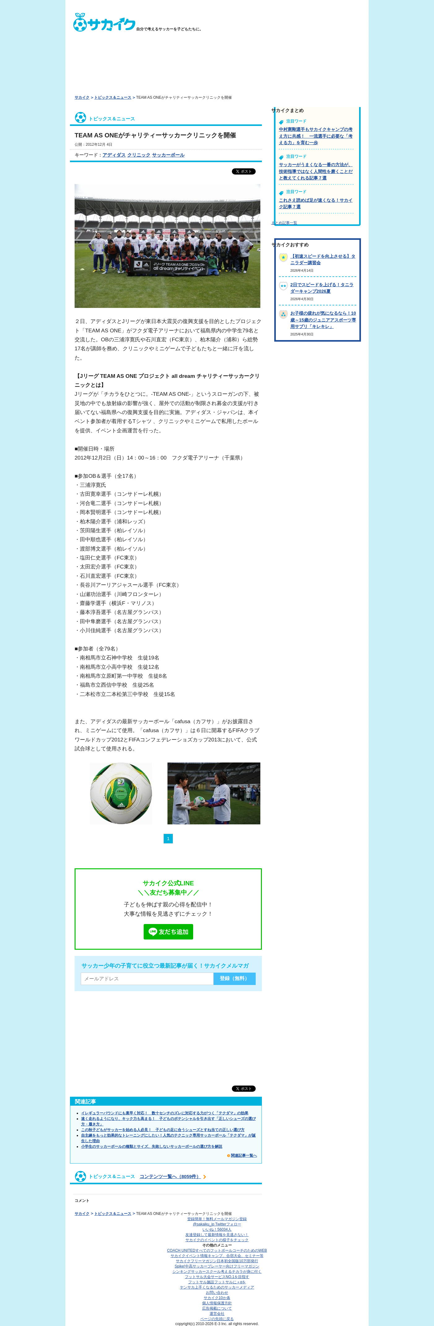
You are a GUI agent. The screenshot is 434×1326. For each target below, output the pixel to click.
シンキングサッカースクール (217, 1271)
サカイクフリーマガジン (217, 1261)
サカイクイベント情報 (217, 1256)
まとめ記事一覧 (284, 223)
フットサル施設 (217, 1282)
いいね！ (216, 1229)
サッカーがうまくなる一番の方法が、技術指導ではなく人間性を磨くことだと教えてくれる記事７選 (316, 171)
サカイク (82, 97)
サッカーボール (168, 155)
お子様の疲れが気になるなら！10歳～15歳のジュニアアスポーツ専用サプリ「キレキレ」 (323, 320)
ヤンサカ (217, 1287)
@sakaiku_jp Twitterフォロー (217, 1224)
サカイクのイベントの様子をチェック (217, 1240)
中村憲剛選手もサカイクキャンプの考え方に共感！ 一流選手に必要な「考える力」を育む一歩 (316, 136)
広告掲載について (217, 1308)
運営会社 (217, 1313)
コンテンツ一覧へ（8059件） (170, 1176)
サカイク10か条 (217, 1298)
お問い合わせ (217, 1292)
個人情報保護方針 (217, 1303)
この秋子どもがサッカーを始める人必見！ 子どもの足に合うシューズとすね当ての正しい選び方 (163, 1130)
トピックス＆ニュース (112, 97)
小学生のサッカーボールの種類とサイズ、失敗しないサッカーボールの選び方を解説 (151, 1146)
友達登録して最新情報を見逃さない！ (217, 1235)
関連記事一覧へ (244, 1155)
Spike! (217, 1266)
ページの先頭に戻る (217, 1319)
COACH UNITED (217, 1250)
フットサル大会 (217, 1277)
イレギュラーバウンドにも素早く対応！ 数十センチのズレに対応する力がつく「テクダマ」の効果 (164, 1113)
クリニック (138, 155)
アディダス (114, 155)
